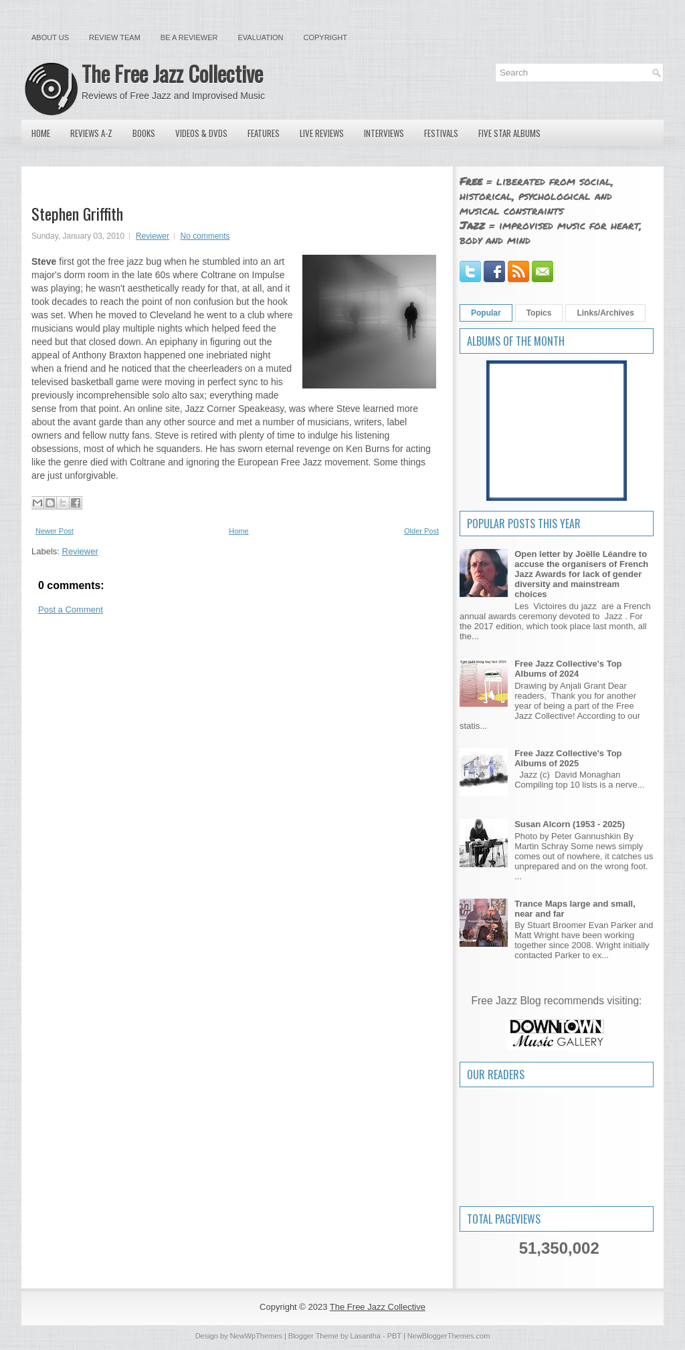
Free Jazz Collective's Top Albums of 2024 (567, 669)
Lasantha (366, 1336)
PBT (394, 1336)
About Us (50, 37)
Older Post (421, 531)
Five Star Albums (509, 133)
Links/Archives (605, 313)
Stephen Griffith (77, 213)
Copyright (325, 37)
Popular (486, 313)
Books (143, 133)
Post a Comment (70, 609)
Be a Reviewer (189, 37)
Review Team (114, 37)
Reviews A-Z (91, 133)
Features (264, 133)
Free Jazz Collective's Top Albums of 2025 (567, 758)
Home (40, 133)
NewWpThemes (256, 1336)
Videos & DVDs (201, 133)
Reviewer (152, 236)
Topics (539, 313)
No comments (205, 236)
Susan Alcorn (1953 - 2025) (569, 824)
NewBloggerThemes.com (448, 1336)
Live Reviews (322, 133)
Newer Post (54, 531)
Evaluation (260, 37)
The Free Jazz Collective (172, 73)
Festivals (441, 133)
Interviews (384, 133)
